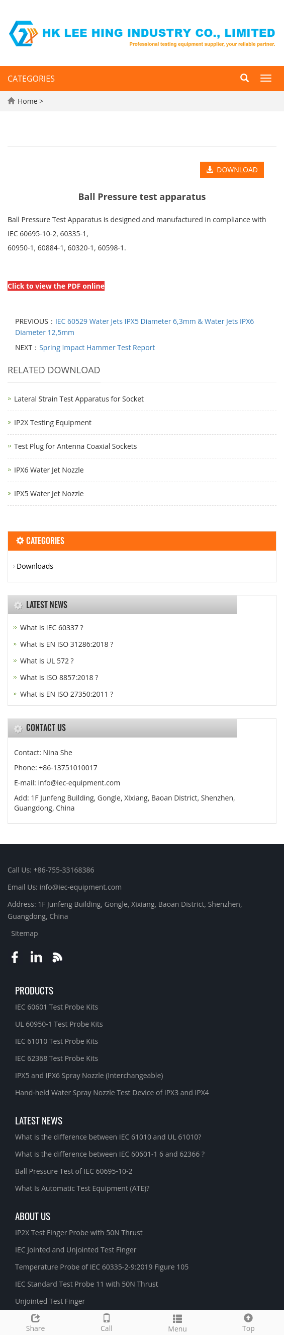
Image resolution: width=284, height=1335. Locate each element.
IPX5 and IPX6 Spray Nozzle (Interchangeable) (89, 1075)
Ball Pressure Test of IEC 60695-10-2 (74, 1171)
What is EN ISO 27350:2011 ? (66, 694)
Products (34, 990)
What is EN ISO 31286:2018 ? (66, 644)
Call (106, 1321)
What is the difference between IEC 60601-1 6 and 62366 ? (110, 1154)
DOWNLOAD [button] (232, 169)
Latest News (38, 1120)
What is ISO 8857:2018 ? (59, 677)
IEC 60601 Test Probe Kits (56, 1007)
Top (248, 1321)
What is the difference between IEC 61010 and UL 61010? (108, 1137)
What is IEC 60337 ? (51, 627)
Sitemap (24, 933)
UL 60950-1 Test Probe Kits (59, 1024)
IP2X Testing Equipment (52, 422)
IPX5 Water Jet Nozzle (49, 493)
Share (35, 1321)
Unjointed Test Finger (50, 1301)
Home (28, 101)
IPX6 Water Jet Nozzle (49, 470)
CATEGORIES (31, 78)
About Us (32, 1216)
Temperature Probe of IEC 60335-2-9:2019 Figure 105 (101, 1267)
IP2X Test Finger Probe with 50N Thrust (79, 1232)
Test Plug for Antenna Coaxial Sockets (75, 446)
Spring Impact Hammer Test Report (97, 347)
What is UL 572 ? (47, 660)
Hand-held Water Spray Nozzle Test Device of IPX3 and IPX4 (112, 1092)
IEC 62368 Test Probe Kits (56, 1058)
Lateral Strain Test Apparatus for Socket (79, 399)
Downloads (35, 566)
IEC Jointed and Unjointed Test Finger (75, 1249)
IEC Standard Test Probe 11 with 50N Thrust (86, 1284)
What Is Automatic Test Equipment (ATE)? (82, 1188)
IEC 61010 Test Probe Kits (56, 1041)
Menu (177, 1322)
